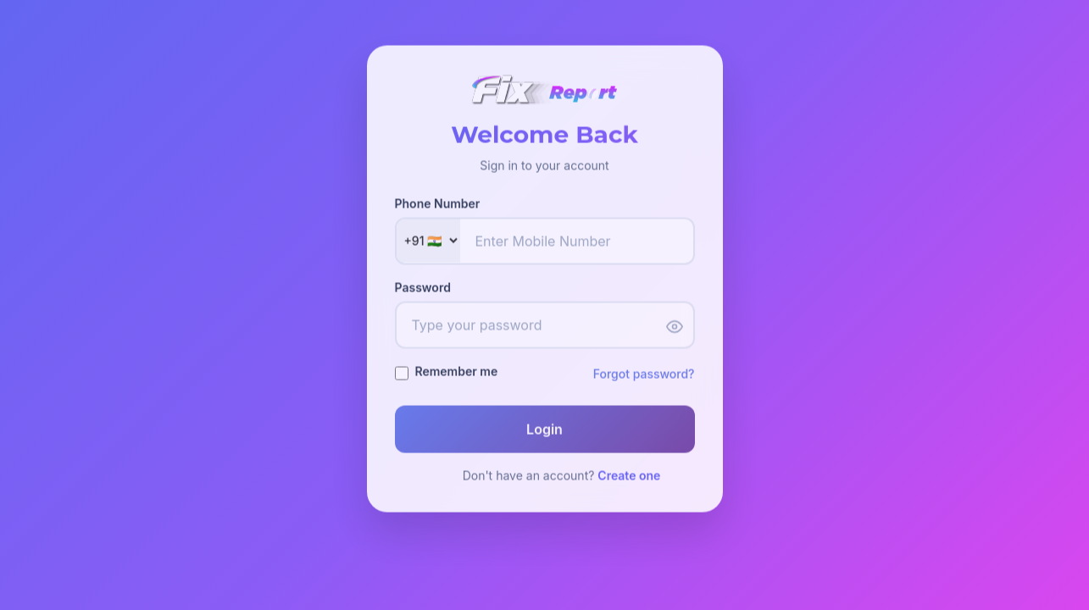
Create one (628, 476)
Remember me (456, 372)
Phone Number (438, 204)
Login (544, 430)
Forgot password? (644, 375)
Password (423, 288)
